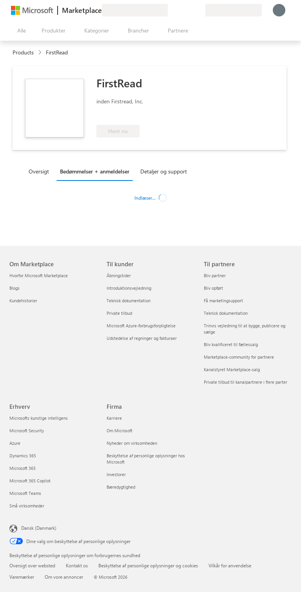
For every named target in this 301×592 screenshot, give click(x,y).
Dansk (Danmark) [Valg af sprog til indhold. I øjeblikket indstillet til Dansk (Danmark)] (38, 528)
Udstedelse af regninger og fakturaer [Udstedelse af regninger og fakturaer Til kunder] (142, 338)
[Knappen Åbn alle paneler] (20, 30)
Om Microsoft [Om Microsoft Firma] (119, 430)
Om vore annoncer (64, 577)
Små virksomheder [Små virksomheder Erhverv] (26, 506)
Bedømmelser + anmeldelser (94, 171)
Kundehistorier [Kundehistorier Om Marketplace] (23, 300)
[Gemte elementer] (190, 10)
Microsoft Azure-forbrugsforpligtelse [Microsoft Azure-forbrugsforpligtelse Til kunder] (141, 325)
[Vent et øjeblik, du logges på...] (279, 10)
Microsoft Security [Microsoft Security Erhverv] (26, 430)
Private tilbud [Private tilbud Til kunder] (119, 313)
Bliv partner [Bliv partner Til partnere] (215, 275)
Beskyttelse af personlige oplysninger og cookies (148, 565)
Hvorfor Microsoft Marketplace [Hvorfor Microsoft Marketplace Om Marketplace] (38, 275)
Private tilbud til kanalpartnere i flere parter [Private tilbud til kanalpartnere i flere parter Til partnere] (245, 382)
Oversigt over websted (32, 565)
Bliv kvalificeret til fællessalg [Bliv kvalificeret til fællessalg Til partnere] (231, 344)
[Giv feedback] (171, 10)
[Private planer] (199, 10)
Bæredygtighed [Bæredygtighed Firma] (121, 487)
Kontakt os (77, 565)
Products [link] (23, 52)
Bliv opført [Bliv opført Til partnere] (213, 288)
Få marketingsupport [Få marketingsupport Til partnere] (223, 300)
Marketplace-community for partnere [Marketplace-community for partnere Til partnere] (239, 357)
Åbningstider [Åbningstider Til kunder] (119, 275)
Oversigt (39, 171)
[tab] (40, 171)
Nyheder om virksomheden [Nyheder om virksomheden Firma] (132, 443)
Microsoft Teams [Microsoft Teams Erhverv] (25, 493)
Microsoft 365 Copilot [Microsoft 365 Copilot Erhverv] (30, 481)
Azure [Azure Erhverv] (14, 443)
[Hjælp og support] (180, 10)
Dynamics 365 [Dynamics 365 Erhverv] (22, 455)
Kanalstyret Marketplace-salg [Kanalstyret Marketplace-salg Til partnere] (232, 369)
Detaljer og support (163, 171)
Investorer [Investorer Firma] (116, 474)
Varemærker (21, 577)
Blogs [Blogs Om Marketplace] (14, 288)
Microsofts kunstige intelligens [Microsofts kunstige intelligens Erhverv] (38, 418)
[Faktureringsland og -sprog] (233, 10)
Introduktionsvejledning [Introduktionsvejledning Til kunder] (129, 288)
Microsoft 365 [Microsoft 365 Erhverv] (22, 468)
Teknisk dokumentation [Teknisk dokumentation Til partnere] (226, 313)
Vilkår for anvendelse (230, 565)
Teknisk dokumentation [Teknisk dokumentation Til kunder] (128, 300)
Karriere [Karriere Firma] (114, 418)
